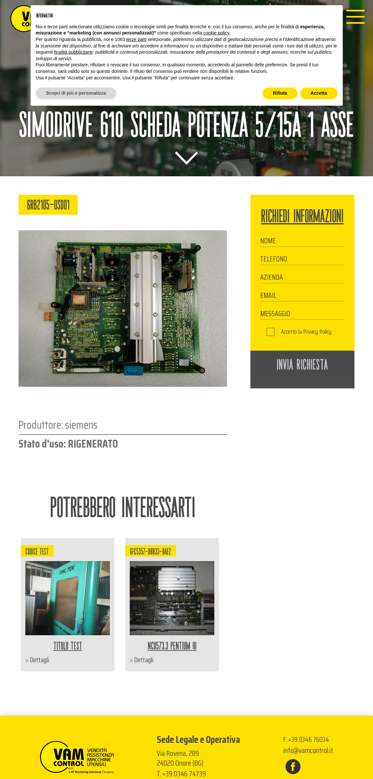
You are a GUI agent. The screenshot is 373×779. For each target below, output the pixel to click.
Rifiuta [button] (280, 93)
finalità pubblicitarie (73, 52)
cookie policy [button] (216, 32)
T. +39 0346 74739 (181, 774)
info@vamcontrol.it (308, 750)
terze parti (136, 39)
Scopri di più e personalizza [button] (76, 93)
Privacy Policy (317, 332)
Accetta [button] (319, 93)
